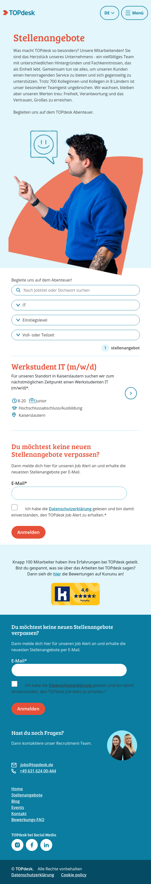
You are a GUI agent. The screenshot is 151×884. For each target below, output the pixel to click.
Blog (15, 801)
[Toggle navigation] (134, 13)
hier (57, 574)
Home (17, 788)
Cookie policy (74, 875)
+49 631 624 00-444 (38, 771)
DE (109, 13)
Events (17, 807)
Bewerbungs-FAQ (28, 819)
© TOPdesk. (22, 869)
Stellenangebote (27, 795)
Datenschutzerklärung (70, 509)
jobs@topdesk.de (36, 764)
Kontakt (19, 813)
